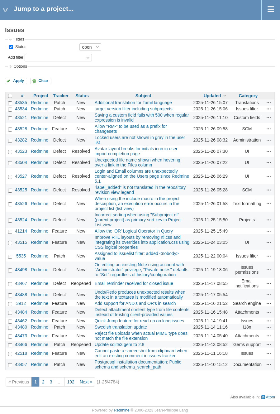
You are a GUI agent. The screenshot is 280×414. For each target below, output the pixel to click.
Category (248, 95)
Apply (18, 81)
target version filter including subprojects (134, 108)
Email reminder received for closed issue (134, 283)
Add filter (15, 57)
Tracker (61, 95)
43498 (21, 269)
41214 (21, 231)
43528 (21, 128)
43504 (21, 162)
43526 (21, 203)
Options (20, 66)
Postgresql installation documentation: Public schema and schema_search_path (138, 364)
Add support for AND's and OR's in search (135, 303)
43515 (21, 242)
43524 (21, 219)
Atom (270, 397)
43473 (21, 335)
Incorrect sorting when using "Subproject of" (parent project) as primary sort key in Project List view (138, 219)
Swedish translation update (121, 327)
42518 (21, 353)
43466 (21, 344)
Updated (212, 95)
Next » (86, 381)
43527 (21, 176)
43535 (21, 102)
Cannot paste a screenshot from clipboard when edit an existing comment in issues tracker (141, 353)
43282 (21, 139)
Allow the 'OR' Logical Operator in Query (134, 231)
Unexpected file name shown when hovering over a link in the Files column (137, 162)
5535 (21, 255)
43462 (21, 320)
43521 (21, 117)
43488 (21, 294)
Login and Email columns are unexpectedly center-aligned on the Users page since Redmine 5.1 (142, 176)
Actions (268, 102)
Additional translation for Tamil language (133, 102)
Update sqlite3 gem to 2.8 (120, 344)
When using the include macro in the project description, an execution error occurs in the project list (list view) (137, 203)
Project (40, 95)
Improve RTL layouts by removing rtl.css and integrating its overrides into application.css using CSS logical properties (142, 242)
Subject (143, 95)
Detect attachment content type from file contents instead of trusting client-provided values (142, 312)
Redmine (39, 102)
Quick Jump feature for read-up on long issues (139, 320)
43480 (21, 327)
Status (20, 47)
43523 (21, 151)
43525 (21, 189)
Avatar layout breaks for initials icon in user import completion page (136, 151)
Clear (43, 81)
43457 (21, 364)
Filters (18, 39)
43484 (21, 312)
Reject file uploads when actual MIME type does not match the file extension (141, 336)
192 (70, 381)
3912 (21, 303)
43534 (21, 108)
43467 (21, 283)
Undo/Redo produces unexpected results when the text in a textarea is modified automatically (140, 295)
